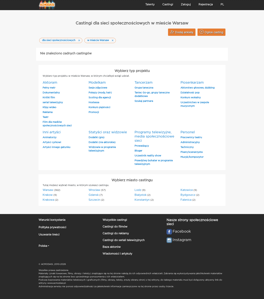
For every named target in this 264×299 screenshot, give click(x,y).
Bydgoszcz (187, 195)
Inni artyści (52, 132)
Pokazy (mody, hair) (100, 93)
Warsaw (48, 190)
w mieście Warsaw (98, 40)
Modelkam (97, 82)
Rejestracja (206, 4)
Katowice (186, 190)
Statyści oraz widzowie (108, 132)
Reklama (48, 112)
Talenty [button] (150, 4)
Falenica (185, 200)
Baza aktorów (112, 247)
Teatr (45, 117)
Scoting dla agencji (100, 98)
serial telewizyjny (53, 103)
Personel (187, 132)
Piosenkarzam (192, 82)
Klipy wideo (49, 107)
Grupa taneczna (144, 88)
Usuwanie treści (49, 234)
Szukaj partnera (144, 101)
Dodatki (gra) (96, 137)
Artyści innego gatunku (56, 147)
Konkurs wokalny (190, 98)
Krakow (48, 195)
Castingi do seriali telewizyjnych (124, 240)
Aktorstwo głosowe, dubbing (197, 88)
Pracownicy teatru (191, 137)
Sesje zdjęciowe (98, 88)
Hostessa (94, 103)
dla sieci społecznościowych (58, 40)
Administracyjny (190, 142)
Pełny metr (49, 88)
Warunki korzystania (52, 220)
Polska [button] (43, 246)
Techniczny (187, 147)
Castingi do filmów (115, 227)
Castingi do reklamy (116, 233)
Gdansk (94, 195)
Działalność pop (190, 93)
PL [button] (222, 4)
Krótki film (49, 98)
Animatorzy (49, 137)
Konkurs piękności (99, 107)
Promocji (94, 112)
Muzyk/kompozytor (192, 157)
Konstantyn (142, 200)
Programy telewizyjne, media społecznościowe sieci (154, 136)
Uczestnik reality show (148, 156)
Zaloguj (186, 4)
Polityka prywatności (52, 227)
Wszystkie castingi (115, 220)
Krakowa (48, 200)
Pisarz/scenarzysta (191, 152)
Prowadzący (142, 146)
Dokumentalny (51, 93)
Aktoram (50, 82)
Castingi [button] (167, 4)
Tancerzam (144, 82)
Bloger (138, 151)
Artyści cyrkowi (52, 142)
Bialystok (140, 195)
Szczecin (94, 200)
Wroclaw (94, 190)
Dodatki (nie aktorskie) (102, 142)
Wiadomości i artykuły (117, 254)
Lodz (138, 190)
